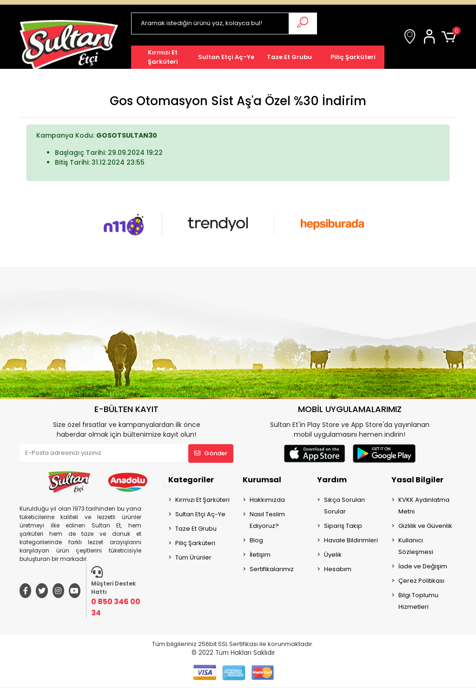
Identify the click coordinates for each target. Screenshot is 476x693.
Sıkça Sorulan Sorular (344, 505)
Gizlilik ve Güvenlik (425, 525)
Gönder (210, 453)
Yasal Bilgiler (417, 479)
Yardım (332, 479)
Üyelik (333, 554)
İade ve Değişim (422, 566)
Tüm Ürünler (193, 557)
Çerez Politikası (421, 580)
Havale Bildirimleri (351, 540)
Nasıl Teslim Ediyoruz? (267, 520)
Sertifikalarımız (272, 569)
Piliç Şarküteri (195, 543)
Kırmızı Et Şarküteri (202, 499)
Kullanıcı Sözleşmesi (415, 546)
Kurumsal (262, 479)
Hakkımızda (267, 499)
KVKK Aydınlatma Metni (424, 505)
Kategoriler (191, 479)
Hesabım (337, 569)
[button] (431, 37)
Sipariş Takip (343, 525)
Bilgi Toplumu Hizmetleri (418, 601)
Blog (256, 540)
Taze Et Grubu (196, 528)
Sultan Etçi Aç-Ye (200, 514)
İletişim (260, 554)
